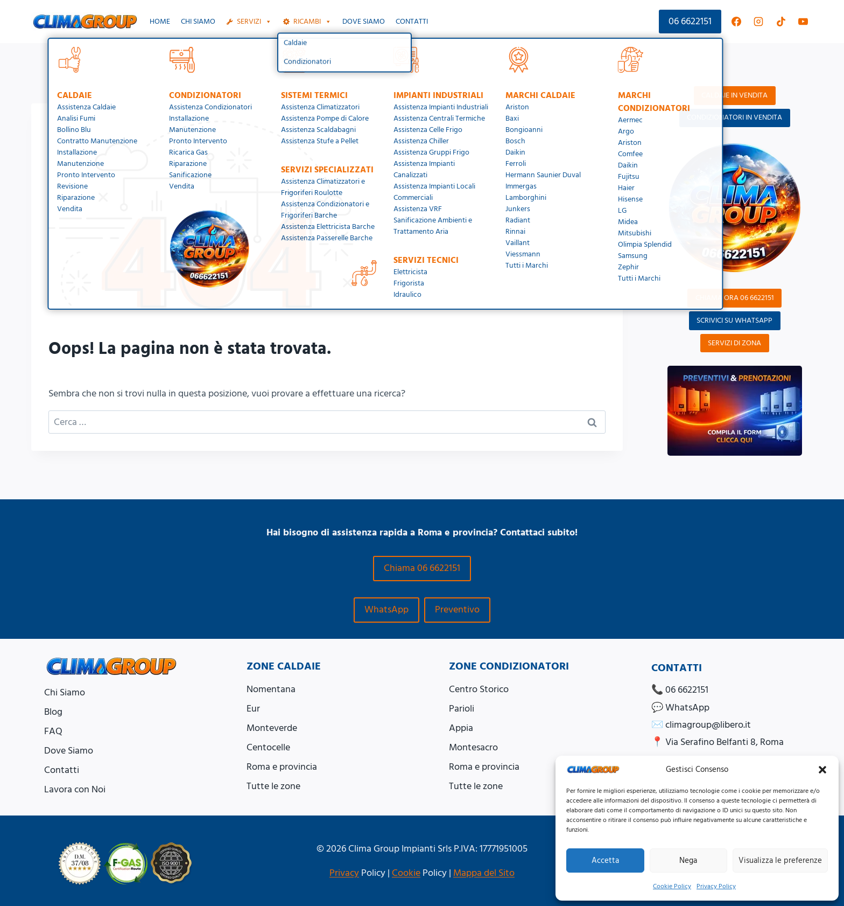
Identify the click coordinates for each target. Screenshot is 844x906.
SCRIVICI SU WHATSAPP (734, 320)
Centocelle (268, 747)
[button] (822, 769)
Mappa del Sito (484, 873)
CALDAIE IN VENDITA (734, 95)
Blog (53, 712)
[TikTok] (781, 21)
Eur (253, 708)
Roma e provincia (282, 766)
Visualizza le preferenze (780, 860)
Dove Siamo (68, 750)
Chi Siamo (198, 21)
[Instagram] (758, 21)
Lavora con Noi (74, 789)
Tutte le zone (273, 786)
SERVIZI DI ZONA (734, 343)
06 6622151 (690, 21)
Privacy (344, 873)
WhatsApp (386, 609)
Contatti (412, 21)
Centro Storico (479, 689)
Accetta (605, 860)
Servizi (254, 21)
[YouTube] (803, 21)
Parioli (461, 708)
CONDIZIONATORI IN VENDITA (734, 117)
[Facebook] (736, 21)
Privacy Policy (716, 886)
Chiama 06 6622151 (422, 568)
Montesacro (473, 747)
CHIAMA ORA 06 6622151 (734, 297)
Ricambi (312, 21)
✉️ (701, 724)
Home (160, 21)
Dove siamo (363, 21)
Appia (461, 728)
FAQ (53, 731)
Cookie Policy (672, 886)
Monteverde (272, 728)
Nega (688, 860)
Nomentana (271, 689)
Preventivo (457, 609)
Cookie (406, 873)
